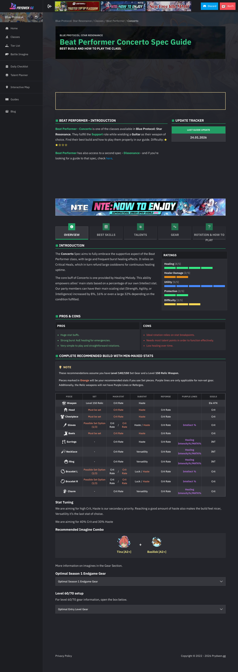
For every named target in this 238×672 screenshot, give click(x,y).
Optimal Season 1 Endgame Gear (78, 581)
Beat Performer (115, 20)
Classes (99, 20)
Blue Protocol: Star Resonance (73, 20)
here (109, 158)
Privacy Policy (63, 655)
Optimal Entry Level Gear (73, 609)
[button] (209, 6)
